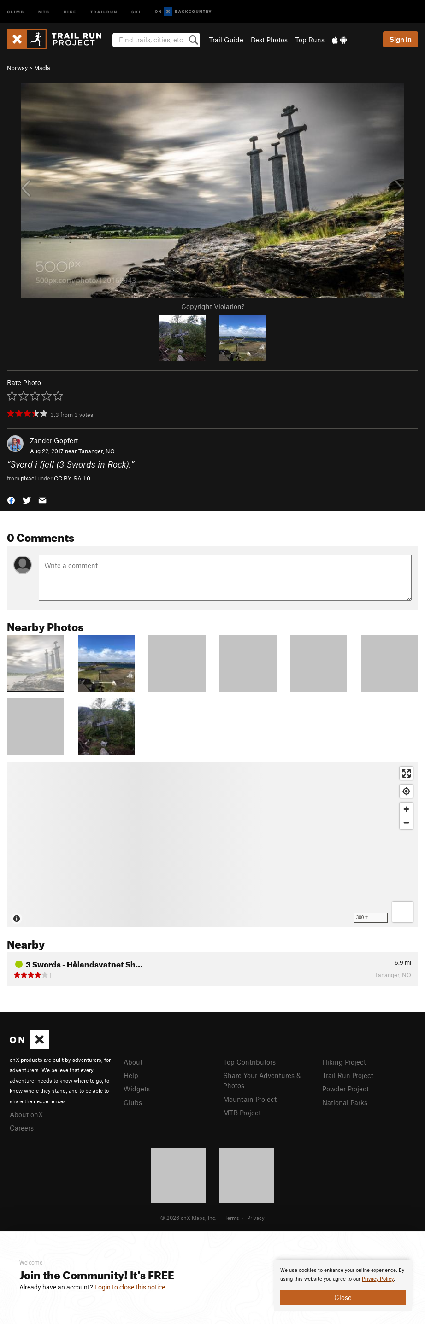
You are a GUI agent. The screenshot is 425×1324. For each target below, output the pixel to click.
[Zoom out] (406, 822)
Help (131, 1075)
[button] (11, 499)
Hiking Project (344, 1062)
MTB (44, 11)
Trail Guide (226, 39)
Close (343, 1297)
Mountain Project (250, 1099)
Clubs (133, 1102)
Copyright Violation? (212, 306)
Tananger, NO (96, 451)
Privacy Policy (378, 1279)
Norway (17, 67)
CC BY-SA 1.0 (72, 478)
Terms (231, 1217)
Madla (42, 67)
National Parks (344, 1102)
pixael (28, 478)
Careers (22, 1128)
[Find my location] (406, 791)
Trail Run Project (347, 1075)
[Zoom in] (406, 809)
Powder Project (345, 1088)
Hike (70, 11)
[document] (343, 1285)
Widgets (137, 1088)
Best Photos (269, 39)
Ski (136, 11)
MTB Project (242, 1112)
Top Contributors (249, 1062)
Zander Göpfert (54, 440)
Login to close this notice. (130, 1287)
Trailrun (104, 11)
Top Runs (310, 39)
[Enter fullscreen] (406, 773)
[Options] (402, 912)
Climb (15, 11)
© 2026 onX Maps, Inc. (188, 1217)
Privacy (256, 1217)
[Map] (212, 844)
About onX (26, 1114)
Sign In (401, 39)
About (133, 1062)
